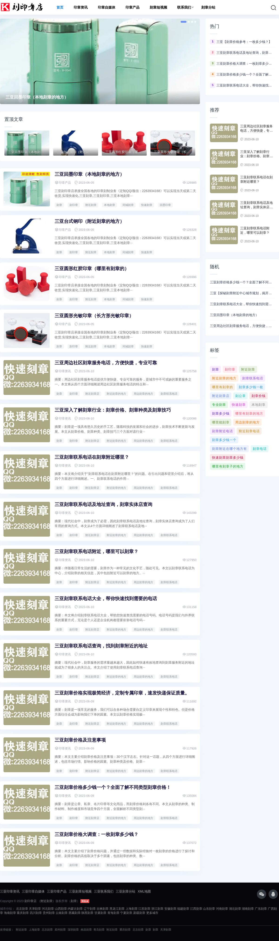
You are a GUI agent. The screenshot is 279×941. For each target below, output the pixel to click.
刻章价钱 (259, 396)
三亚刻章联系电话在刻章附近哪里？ (92, 457)
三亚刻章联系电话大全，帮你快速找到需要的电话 (106, 598)
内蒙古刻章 (75, 908)
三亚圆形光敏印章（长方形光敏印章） (94, 315)
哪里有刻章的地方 (249, 413)
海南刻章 (10, 913)
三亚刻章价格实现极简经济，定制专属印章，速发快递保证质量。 (122, 692)
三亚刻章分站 (125, 891)
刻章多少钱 (220, 413)
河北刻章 (48, 908)
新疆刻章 (139, 913)
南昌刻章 (86, 929)
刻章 (59, 205)
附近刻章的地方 (116, 393)
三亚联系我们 (103, 891)
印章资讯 (81, 7)
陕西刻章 (87, 913)
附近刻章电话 (249, 431)
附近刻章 (90, 205)
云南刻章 (62, 913)
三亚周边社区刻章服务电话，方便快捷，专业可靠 (106, 362)
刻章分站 (208, 7)
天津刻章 (35, 908)
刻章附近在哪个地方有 (229, 449)
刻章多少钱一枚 (251, 387)
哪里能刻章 (220, 422)
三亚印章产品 (56, 891)
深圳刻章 (73, 929)
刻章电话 (260, 449)
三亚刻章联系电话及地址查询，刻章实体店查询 (103, 504)
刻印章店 (30, 901)
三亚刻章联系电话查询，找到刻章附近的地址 (101, 645)
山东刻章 (209, 908)
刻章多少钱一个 (224, 440)
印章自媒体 (106, 7)
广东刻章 (261, 908)
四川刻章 (36, 913)
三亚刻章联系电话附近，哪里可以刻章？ (96, 551)
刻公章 (240, 396)
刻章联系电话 (169, 393)
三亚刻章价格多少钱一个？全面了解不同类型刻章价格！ (113, 787)
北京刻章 (22, 908)
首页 (59, 7)
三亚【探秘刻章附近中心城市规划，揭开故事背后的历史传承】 (242, 293)
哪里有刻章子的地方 (227, 466)
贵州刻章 (49, 913)
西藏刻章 (75, 913)
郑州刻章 (60, 929)
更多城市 (152, 913)
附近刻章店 (92, 393)
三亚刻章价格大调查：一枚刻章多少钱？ (96, 834)
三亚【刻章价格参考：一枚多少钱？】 (244, 42)
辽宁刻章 (90, 908)
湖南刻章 (248, 908)
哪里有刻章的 (222, 387)
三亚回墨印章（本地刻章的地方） (37, 97)
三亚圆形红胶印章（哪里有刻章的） (92, 268)
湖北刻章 (235, 908)
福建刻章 (183, 908)
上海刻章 (132, 908)
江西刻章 (196, 908)
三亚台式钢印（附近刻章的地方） (89, 221)
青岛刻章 (99, 929)
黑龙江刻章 (117, 908)
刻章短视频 (158, 7)
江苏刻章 (144, 908)
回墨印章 (165, 205)
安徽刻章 (170, 908)
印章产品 (133, 7)
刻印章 (74, 205)
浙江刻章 (157, 908)
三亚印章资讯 (10, 891)
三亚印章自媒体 (33, 891)
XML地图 (144, 891)
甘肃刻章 (100, 913)
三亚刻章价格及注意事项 (80, 740)
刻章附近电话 (222, 431)
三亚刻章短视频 (80, 891)
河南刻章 (222, 908)
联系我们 (184, 7)
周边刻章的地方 (143, 393)
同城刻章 (128, 205)
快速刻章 (146, 205)
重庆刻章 (23, 913)
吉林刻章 (102, 908)
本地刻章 (109, 205)
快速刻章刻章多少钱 (227, 457)
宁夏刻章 (126, 913)
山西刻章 (61, 908)
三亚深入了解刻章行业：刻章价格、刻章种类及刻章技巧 (113, 410)
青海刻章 (113, 913)
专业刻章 (219, 404)
